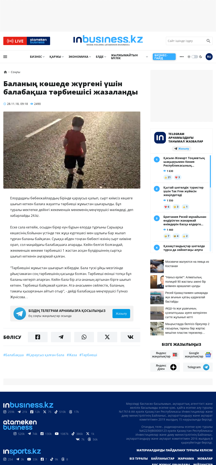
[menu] (5, 58)
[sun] (189, 57)
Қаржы (55, 57)
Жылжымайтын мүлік (124, 57)
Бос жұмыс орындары (171, 455)
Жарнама (186, 449)
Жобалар (205, 449)
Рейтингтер (203, 455)
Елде (100, 57)
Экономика (78, 57)
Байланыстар (162, 449)
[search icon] (208, 41)
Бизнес (36, 57)
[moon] (200, 57)
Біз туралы (139, 449)
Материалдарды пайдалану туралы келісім (175, 441)
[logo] (108, 41)
